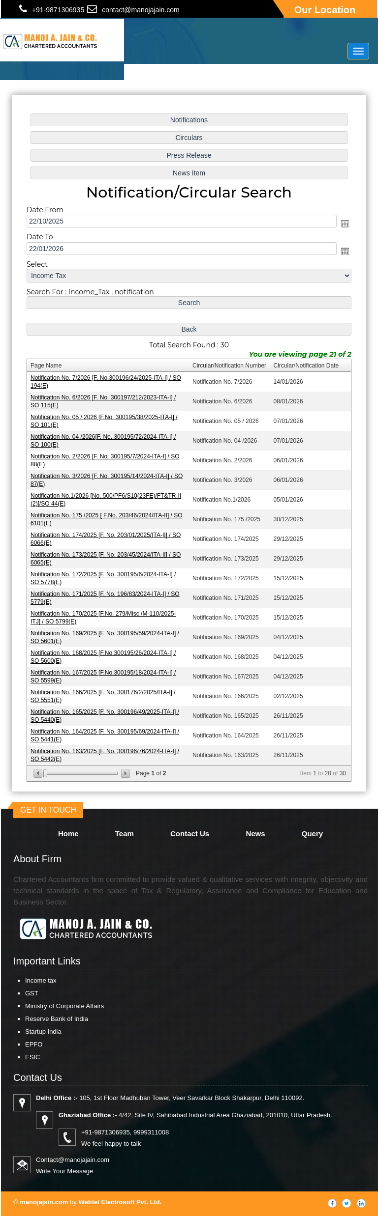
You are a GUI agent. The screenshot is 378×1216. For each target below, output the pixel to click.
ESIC (32, 1057)
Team (124, 833)
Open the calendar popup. (342, 227)
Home (68, 833)
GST (31, 993)
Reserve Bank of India (56, 1018)
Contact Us (189, 833)
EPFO (33, 1044)
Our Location (324, 9)
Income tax (41, 980)
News (255, 833)
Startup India (43, 1031)
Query (312, 833)
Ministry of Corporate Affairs (64, 1006)
